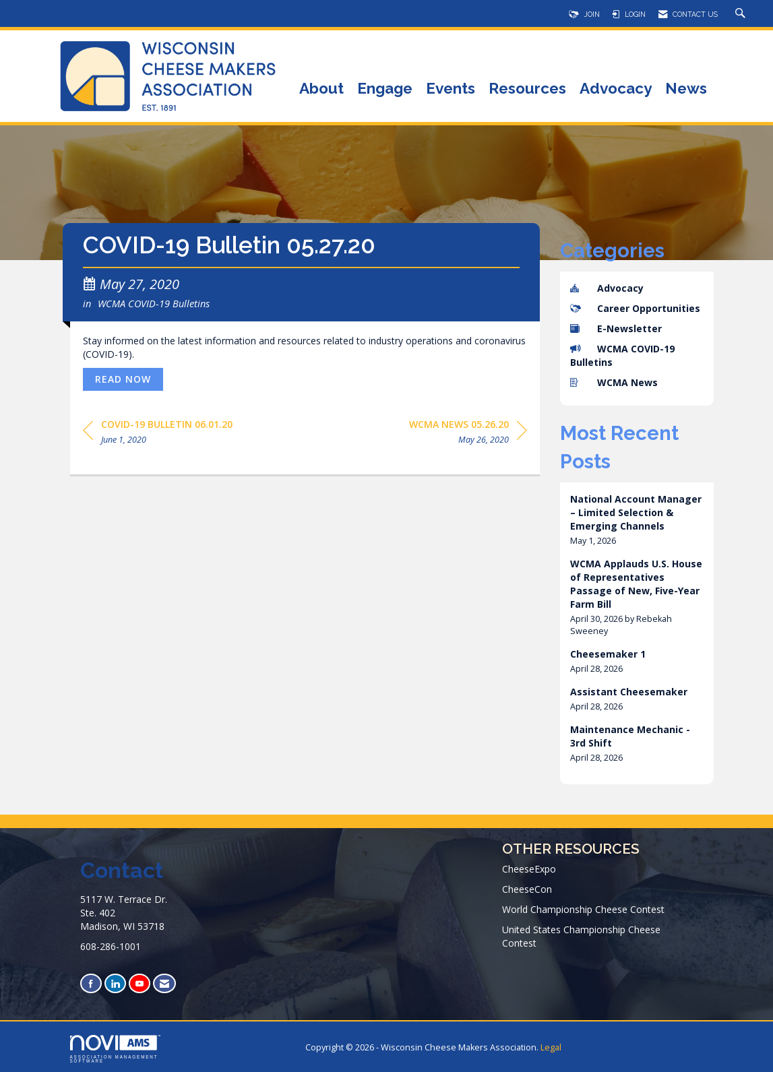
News (686, 89)
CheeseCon (527, 889)
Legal (550, 1047)
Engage (384, 89)
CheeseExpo (529, 868)
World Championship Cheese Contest (583, 909)
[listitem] (637, 520)
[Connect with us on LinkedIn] (115, 983)
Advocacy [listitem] (607, 288)
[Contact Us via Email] (164, 983)
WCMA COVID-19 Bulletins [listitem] (622, 355)
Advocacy (616, 89)
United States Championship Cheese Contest (581, 936)
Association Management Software (115, 1049)
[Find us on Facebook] (91, 983)
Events (450, 89)
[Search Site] (742, 14)
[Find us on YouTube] (139, 983)
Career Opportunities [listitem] (635, 308)
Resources (527, 89)
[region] (468, 434)
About (321, 89)
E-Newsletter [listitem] (616, 328)
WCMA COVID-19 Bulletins (154, 303)
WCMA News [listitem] (614, 382)
